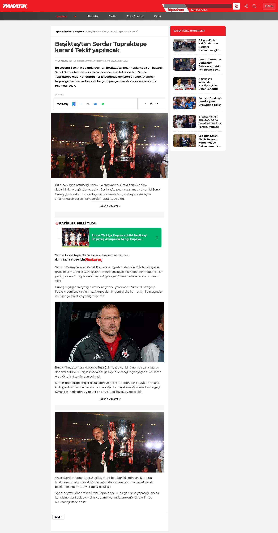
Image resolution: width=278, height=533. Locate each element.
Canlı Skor (142, 5)
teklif (58, 517)
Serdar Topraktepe (104, 198)
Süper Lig (58, 5)
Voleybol (101, 5)
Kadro (157, 16)
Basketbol (79, 5)
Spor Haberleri (64, 31)
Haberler (93, 16)
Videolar (214, 5)
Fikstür (113, 16)
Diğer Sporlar (190, 5)
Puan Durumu (135, 16)
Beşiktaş (79, 31)
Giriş (269, 6)
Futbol (40, 5)
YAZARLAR (121, 5)
